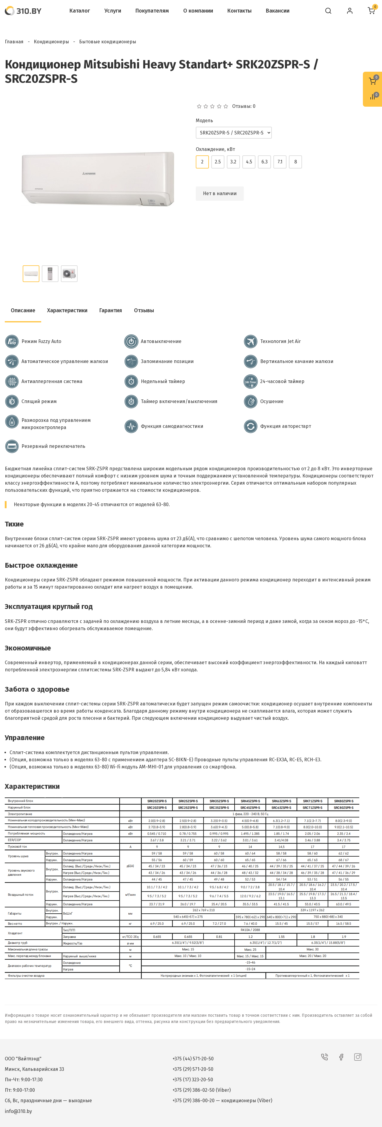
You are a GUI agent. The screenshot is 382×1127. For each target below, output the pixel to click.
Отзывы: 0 (243, 106)
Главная (14, 42)
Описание (23, 310)
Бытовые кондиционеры (107, 42)
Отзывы (144, 310)
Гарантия (110, 310)
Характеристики (67, 310)
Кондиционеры (51, 42)
